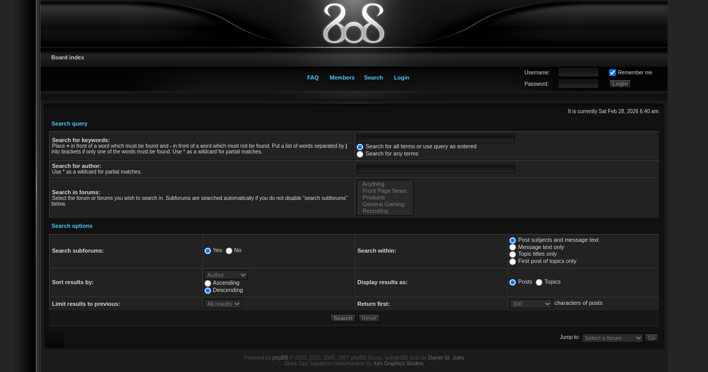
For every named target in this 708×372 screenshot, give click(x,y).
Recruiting (385, 211)
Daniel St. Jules (446, 358)
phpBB (280, 358)
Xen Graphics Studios (399, 363)
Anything (385, 184)
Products (385, 197)
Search (373, 77)
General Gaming (385, 204)
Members (342, 77)
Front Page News (385, 191)
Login (401, 77)
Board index (67, 57)
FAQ (313, 77)
